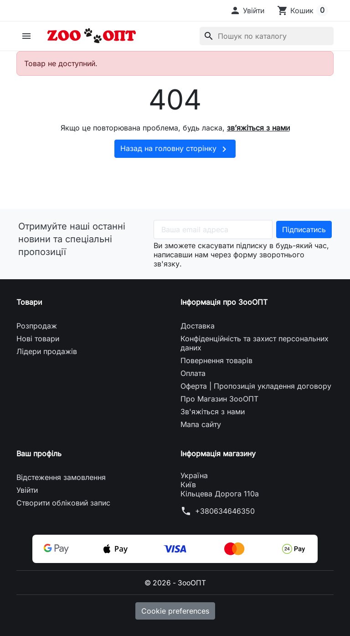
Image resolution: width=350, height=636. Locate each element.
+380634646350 (225, 511)
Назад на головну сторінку (175, 149)
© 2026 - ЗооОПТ (175, 582)
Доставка (197, 325)
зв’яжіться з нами (258, 127)
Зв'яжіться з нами (212, 411)
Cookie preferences (175, 610)
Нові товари (37, 338)
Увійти (27, 490)
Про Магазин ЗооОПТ (219, 398)
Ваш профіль (39, 453)
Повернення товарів (216, 360)
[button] (247, 10)
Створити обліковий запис (63, 502)
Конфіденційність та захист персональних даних (254, 343)
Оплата (193, 373)
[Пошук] (267, 36)
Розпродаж (36, 325)
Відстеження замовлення (61, 477)
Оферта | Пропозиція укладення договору (255, 386)
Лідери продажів (46, 351)
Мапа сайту (200, 424)
